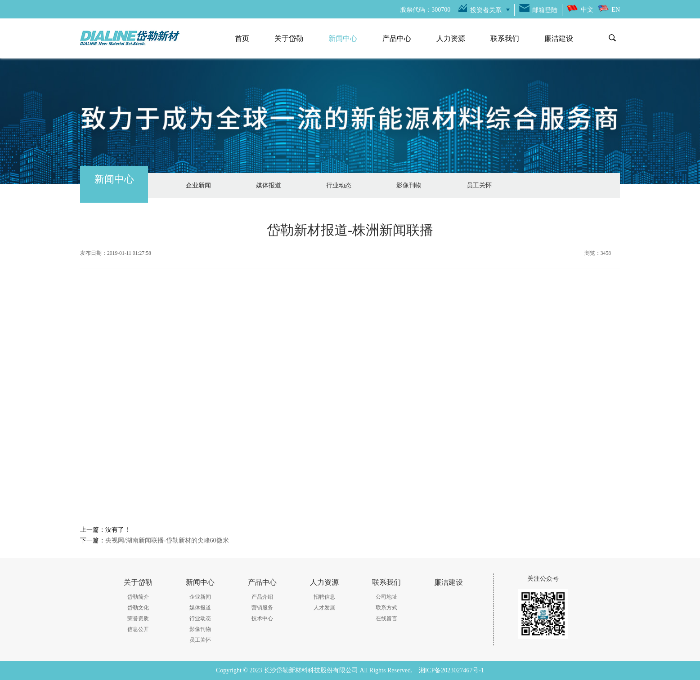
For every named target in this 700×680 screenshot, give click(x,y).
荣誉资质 (138, 618)
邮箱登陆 (544, 10)
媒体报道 (268, 185)
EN (615, 9)
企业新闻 (198, 185)
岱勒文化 (138, 607)
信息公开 (138, 629)
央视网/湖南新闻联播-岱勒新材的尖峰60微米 (167, 540)
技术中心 (262, 618)
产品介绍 (262, 597)
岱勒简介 (138, 597)
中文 (587, 9)
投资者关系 (486, 10)
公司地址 (386, 597)
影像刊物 (409, 185)
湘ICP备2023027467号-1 (451, 670)
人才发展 (324, 607)
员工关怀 (479, 185)
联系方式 (386, 607)
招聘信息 (324, 597)
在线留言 (386, 618)
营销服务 (262, 607)
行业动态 (338, 185)
